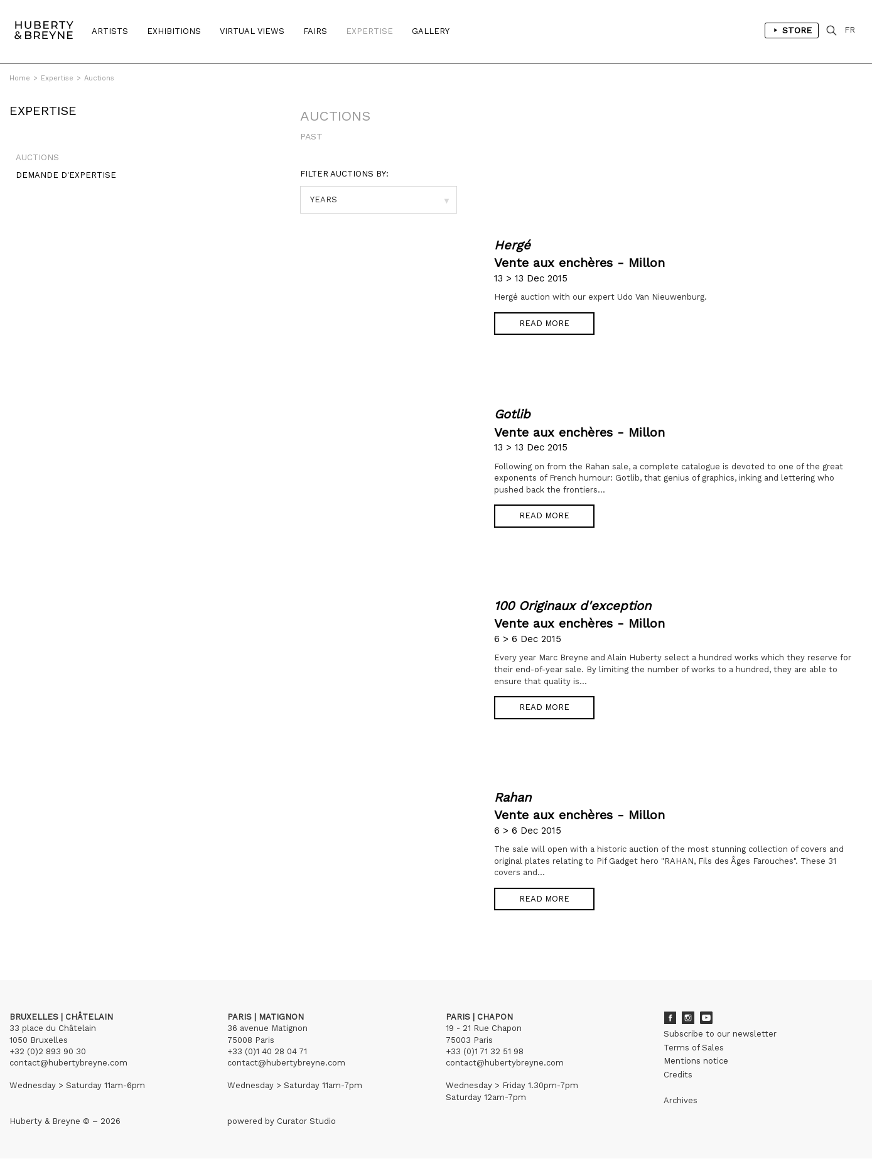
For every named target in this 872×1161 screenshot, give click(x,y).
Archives (680, 1102)
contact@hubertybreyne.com (68, 1064)
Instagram (688, 1020)
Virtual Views (252, 31)
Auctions (99, 78)
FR (853, 31)
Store (795, 31)
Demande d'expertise (59, 181)
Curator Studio (306, 1123)
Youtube (706, 1020)
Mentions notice (696, 1062)
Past (311, 136)
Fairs (315, 31)
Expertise (369, 31)
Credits (678, 1076)
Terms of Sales (694, 1049)
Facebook (670, 1020)
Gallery (430, 31)
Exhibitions (174, 31)
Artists (110, 31)
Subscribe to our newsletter (720, 1036)
